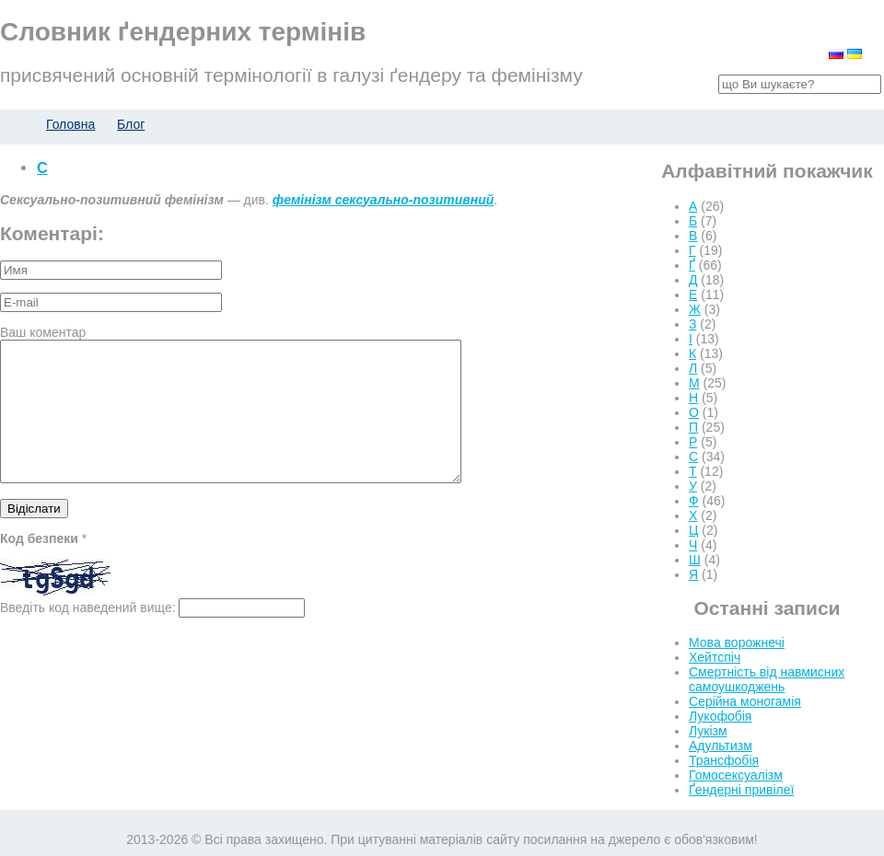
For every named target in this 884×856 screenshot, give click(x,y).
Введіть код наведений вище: (88, 635)
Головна (70, 124)
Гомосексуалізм (736, 775)
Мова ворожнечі (737, 642)
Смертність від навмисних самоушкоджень (766, 679)
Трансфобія (724, 760)
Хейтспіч (714, 657)
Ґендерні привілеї (741, 789)
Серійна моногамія (745, 701)
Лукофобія (720, 716)
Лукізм (708, 730)
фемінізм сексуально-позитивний (383, 199)
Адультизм (720, 745)
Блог (131, 124)
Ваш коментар (43, 332)
